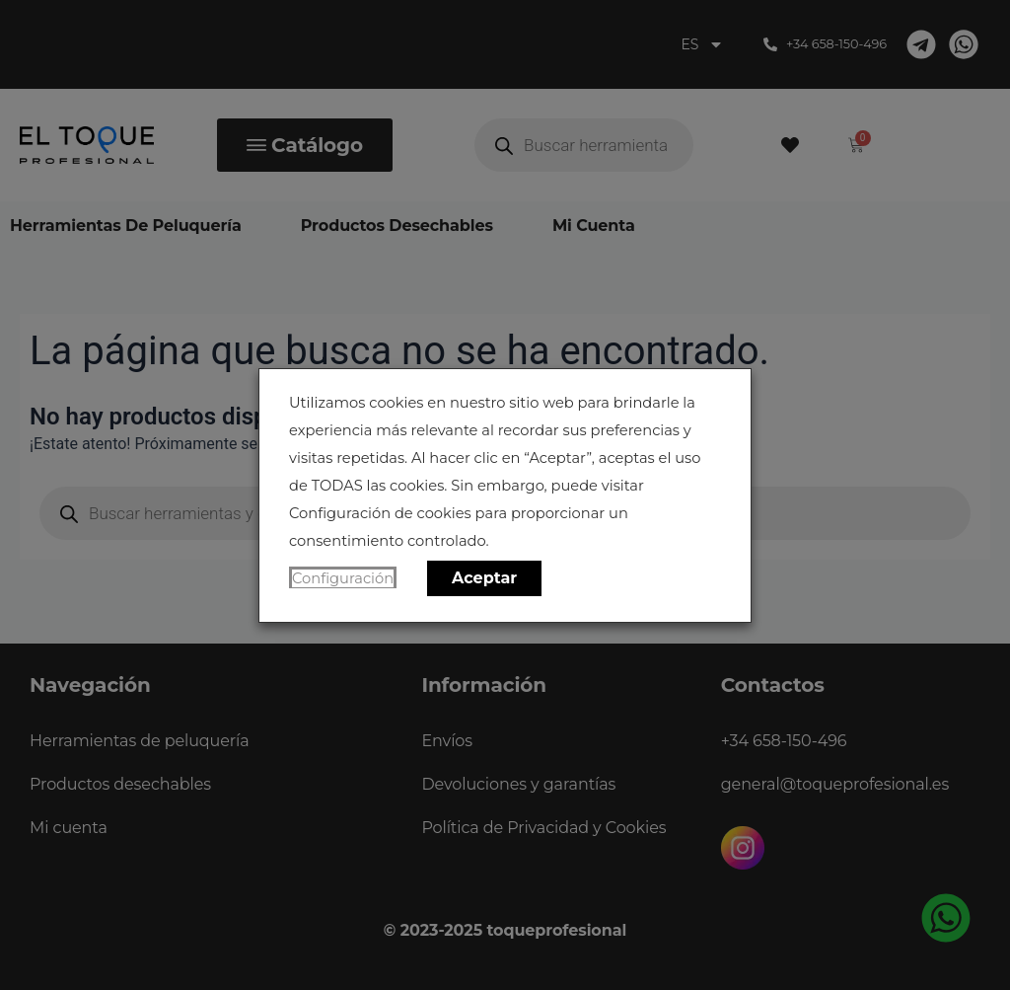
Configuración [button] (343, 578)
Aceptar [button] (484, 578)
